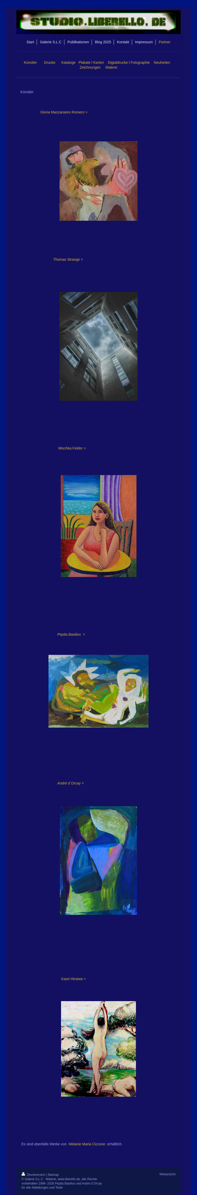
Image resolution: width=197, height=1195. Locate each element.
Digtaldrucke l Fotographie (129, 62)
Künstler (30, 62)
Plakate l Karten (91, 62)
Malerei (111, 67)
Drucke (49, 62)
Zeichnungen (90, 67)
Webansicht (167, 1174)
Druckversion (34, 1175)
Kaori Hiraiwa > (73, 979)
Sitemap (53, 1175)
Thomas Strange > (68, 259)
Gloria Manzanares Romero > (63, 112)
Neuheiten (162, 62)
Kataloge (68, 62)
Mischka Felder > (72, 448)
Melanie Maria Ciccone (87, 1144)
